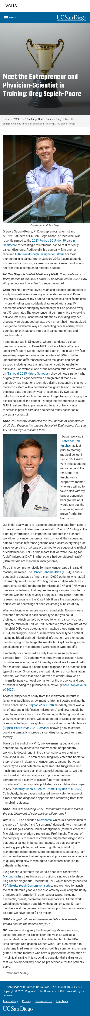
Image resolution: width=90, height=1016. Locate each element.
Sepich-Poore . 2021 (26, 728)
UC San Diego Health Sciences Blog (42, 119)
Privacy (26, 1001)
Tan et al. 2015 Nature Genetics (28, 373)
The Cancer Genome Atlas (44, 572)
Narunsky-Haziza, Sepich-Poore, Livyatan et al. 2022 (47, 789)
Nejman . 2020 (40, 705)
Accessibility (10, 1001)
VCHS (11, 6)
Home (6, 119)
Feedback (62, 1001)
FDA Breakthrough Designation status (40, 254)
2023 (16, 119)
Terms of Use (43, 1001)
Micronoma (44, 820)
